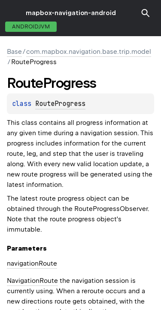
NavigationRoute (32, 281)
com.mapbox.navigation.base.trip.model (88, 52)
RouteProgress (60, 103)
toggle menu (13, 13)
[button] (145, 13)
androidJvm (31, 26)
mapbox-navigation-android (71, 13)
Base (14, 52)
